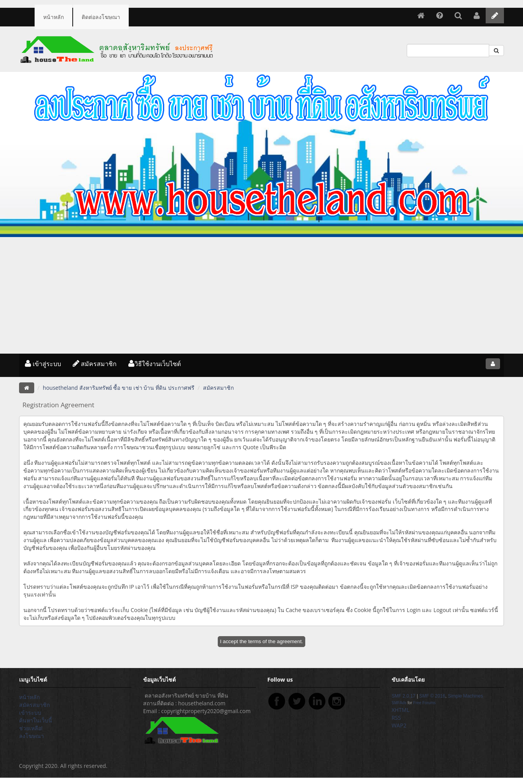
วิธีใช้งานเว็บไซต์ (154, 363)
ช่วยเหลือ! (31, 728)
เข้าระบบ (30, 712)
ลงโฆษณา (31, 736)
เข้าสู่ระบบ (43, 363)
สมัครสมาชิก (95, 363)
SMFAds (399, 703)
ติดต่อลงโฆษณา (101, 17)
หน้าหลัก (53, 17)
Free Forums (424, 703)
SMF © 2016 (432, 696)
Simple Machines (465, 696)
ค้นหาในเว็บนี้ (35, 720)
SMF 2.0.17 (403, 696)
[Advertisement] (261, 295)
